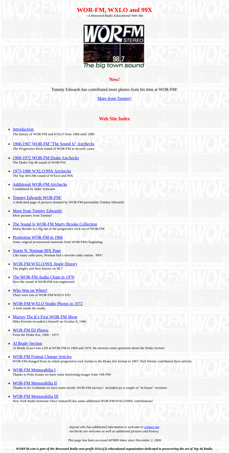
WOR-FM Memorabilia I (34, 370)
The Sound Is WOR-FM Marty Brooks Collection (55, 224)
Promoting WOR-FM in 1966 (38, 237)
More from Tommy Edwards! (37, 211)
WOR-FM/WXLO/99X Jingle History (45, 264)
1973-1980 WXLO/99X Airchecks (42, 171)
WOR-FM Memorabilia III (35, 396)
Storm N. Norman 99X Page (37, 250)
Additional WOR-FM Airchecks (40, 184)
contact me (151, 427)
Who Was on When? (30, 290)
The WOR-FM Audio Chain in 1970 (43, 277)
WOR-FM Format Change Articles (42, 356)
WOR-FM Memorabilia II (35, 383)
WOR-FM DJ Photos (30, 330)
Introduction (23, 129)
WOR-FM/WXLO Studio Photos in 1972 (48, 303)
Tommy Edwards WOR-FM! (37, 197)
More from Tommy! (114, 98)
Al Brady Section (27, 343)
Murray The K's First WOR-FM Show (45, 317)
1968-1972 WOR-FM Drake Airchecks (46, 158)
